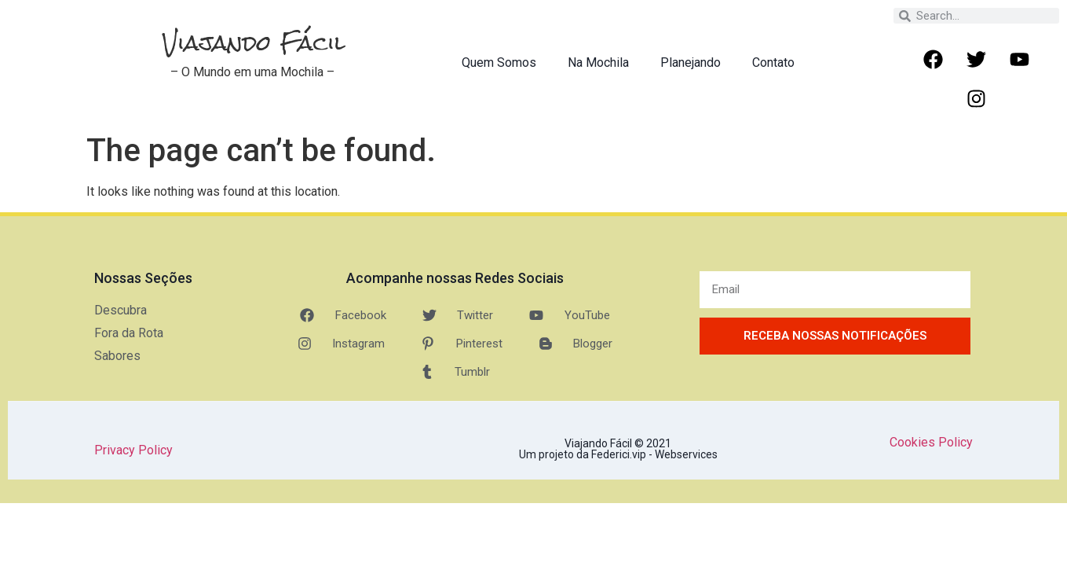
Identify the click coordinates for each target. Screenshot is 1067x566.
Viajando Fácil (254, 43)
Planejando (690, 62)
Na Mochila (598, 62)
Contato (773, 62)
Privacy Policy (133, 450)
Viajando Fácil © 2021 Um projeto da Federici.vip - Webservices (618, 449)
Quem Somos (499, 62)
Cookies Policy (931, 442)
